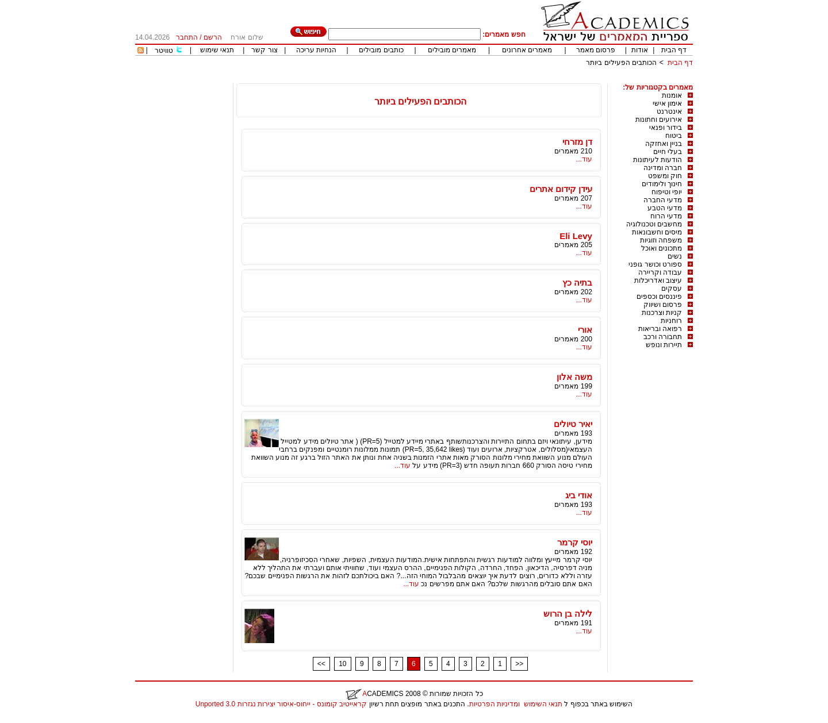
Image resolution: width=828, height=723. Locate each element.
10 (342, 664)
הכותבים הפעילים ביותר (621, 63)
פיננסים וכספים (659, 297)
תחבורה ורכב (662, 337)
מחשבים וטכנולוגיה (654, 224)
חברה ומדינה (662, 168)
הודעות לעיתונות (657, 160)
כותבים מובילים (381, 50)
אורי (585, 329)
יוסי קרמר (574, 542)
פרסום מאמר (595, 50)
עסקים (671, 288)
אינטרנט (669, 111)
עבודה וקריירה (660, 272)
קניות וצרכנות (662, 313)
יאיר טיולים (573, 424)
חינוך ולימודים (662, 184)
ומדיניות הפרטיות (494, 704)
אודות (639, 50)
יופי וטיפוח (666, 192)
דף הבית (674, 50)
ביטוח (673, 136)
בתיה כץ (577, 282)
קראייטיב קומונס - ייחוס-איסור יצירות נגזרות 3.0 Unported (281, 704)
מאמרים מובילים (452, 50)
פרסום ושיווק (662, 305)
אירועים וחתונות (658, 120)
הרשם (213, 37)
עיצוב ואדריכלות (658, 280)
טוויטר (164, 51)
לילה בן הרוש (567, 613)
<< (321, 664)
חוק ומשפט (665, 176)
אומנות (672, 95)
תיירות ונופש (664, 345)
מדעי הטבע (664, 208)
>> (519, 664)
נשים (675, 256)
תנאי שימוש (217, 50)
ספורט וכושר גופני (655, 264)
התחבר (187, 37)
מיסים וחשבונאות (657, 232)
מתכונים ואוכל (661, 248)
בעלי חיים (667, 152)
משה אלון (574, 377)
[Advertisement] (483, 79)
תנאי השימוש (543, 704)
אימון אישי (667, 103)
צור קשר (264, 50)
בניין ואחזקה (663, 144)
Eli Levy (575, 236)
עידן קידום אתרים (561, 189)
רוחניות (671, 321)
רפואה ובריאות (660, 329)
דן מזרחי (577, 142)
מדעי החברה (662, 200)
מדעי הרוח (666, 216)
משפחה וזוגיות (661, 240)
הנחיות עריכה (316, 50)
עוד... (584, 159)
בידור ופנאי (665, 128)
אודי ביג (578, 495)
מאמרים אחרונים (527, 50)
